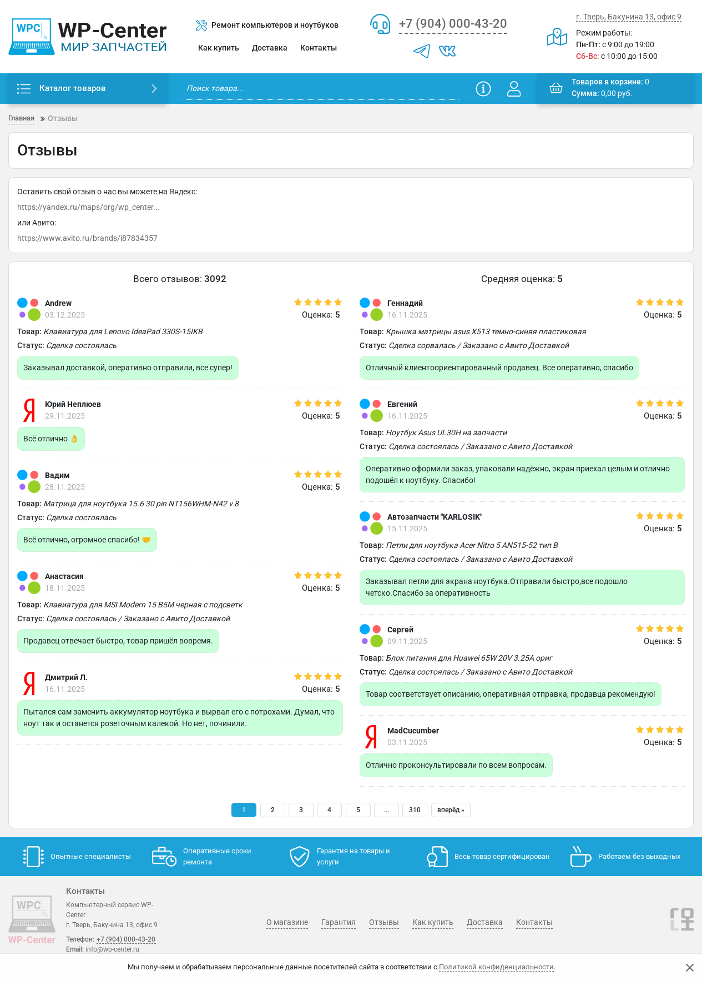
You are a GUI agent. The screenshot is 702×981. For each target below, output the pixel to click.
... (386, 810)
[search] (321, 88)
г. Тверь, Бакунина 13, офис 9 (628, 16)
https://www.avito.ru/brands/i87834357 (87, 238)
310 (415, 810)
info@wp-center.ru (112, 949)
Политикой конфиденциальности (496, 967)
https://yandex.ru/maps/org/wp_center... (88, 207)
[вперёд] (451, 810)
